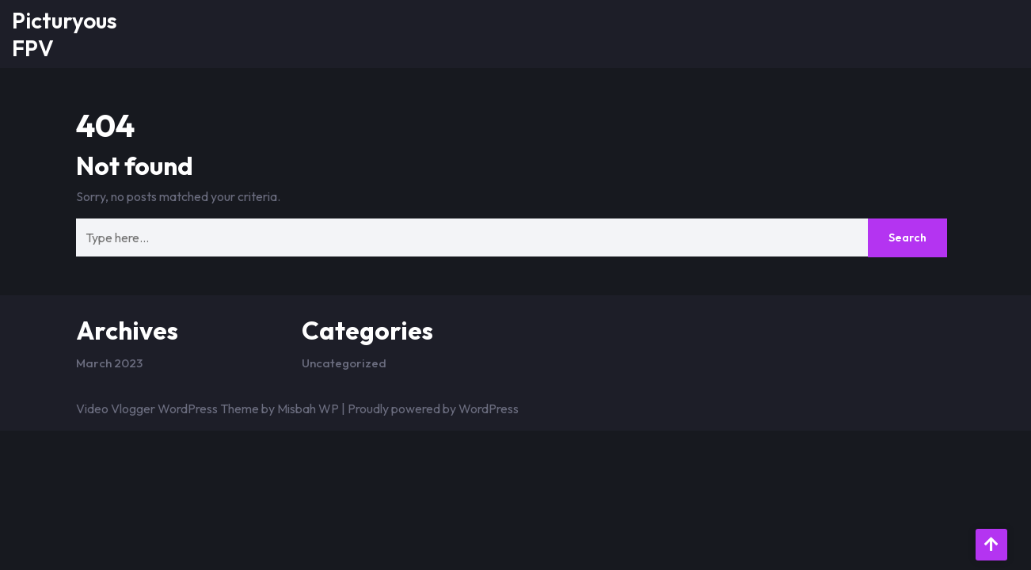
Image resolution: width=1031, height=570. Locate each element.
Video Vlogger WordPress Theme (167, 408)
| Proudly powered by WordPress (430, 408)
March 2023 (109, 362)
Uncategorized (344, 362)
